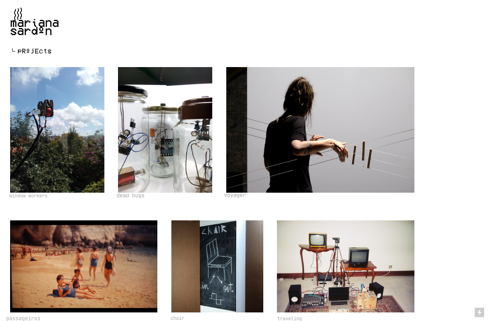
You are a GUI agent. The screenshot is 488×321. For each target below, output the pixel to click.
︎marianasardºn (34, 22)
